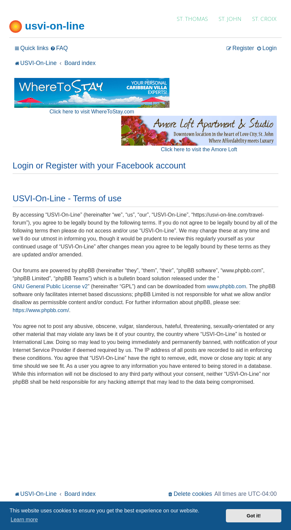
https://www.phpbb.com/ (41, 310)
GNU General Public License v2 (50, 286)
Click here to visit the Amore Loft (199, 149)
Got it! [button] (254, 515)
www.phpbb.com (226, 286)
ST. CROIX (264, 19)
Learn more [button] (24, 519)
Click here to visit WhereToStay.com (91, 111)
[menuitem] (59, 48)
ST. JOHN (230, 19)
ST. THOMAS (192, 19)
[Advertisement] (145, 439)
